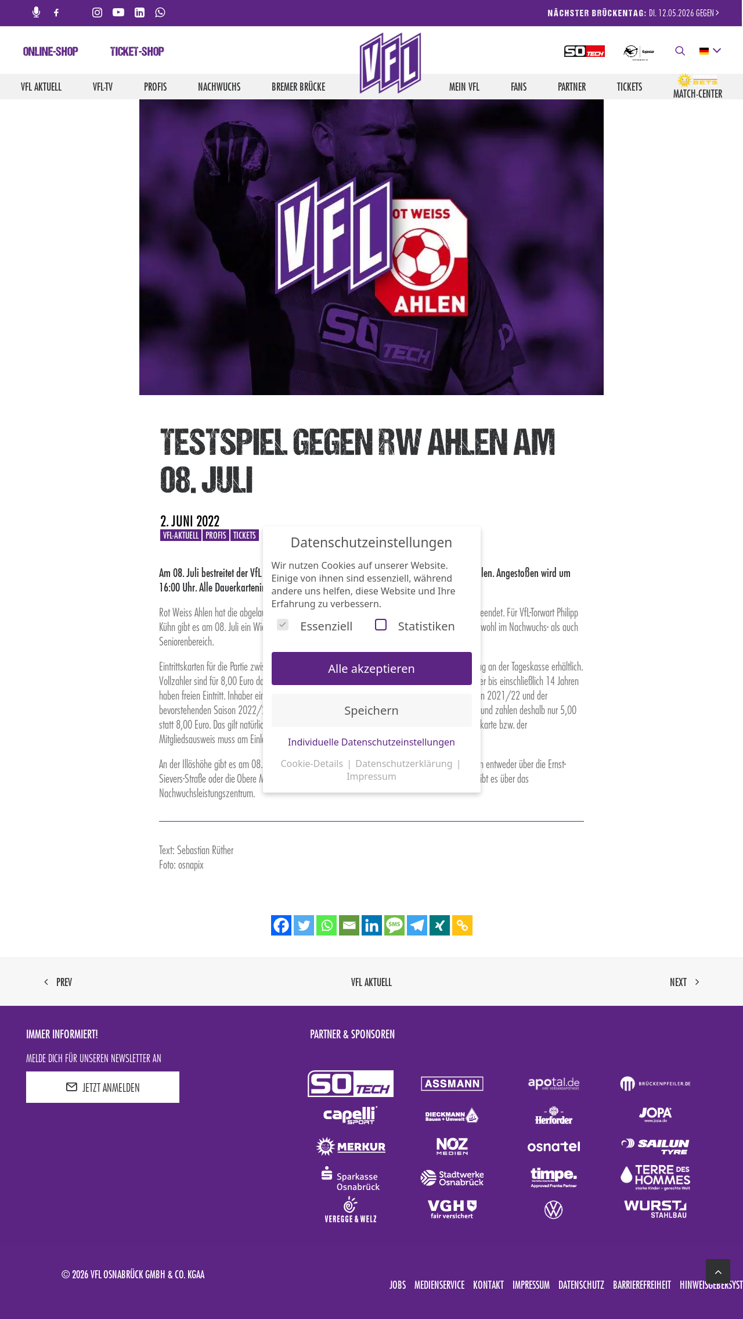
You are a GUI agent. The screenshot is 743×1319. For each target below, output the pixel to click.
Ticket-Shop (137, 52)
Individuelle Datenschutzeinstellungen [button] (371, 742)
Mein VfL (464, 86)
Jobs (397, 1284)
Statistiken (415, 626)
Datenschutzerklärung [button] (405, 763)
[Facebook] (281, 925)
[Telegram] (417, 925)
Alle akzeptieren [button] (371, 668)
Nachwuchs (219, 86)
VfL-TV (103, 86)
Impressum (531, 1284)
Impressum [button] (371, 776)
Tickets (629, 86)
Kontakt (488, 1284)
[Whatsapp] (326, 925)
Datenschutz (581, 1284)
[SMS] (394, 925)
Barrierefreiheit (642, 1284)
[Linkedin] (372, 925)
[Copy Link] (462, 925)
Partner (572, 86)
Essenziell (314, 626)
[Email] (349, 925)
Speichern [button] (371, 710)
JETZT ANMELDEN (103, 1087)
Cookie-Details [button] (312, 763)
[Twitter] (304, 925)
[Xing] (440, 925)
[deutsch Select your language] (709, 51)
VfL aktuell (41, 86)
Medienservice (439, 1284)
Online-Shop (50, 52)
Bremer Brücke (298, 86)
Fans (518, 86)
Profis (155, 86)
